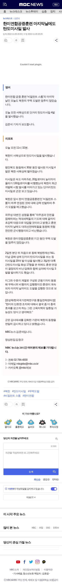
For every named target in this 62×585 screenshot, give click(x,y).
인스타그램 (37, 562)
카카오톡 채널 (44, 562)
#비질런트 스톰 (12, 395)
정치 (52, 11)
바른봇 (9, 489)
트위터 (31, 562)
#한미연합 (28, 395)
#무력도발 (33, 391)
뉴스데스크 (16, 11)
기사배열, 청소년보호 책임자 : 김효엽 (30, 573)
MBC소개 (14, 569)
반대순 (55, 479)
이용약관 (48, 569)
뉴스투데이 (32, 11)
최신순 (37, 479)
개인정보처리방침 (31, 569)
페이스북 (24, 562)
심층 (44, 11)
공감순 (46, 479)
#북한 (7, 391)
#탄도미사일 (19, 391)
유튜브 (18, 562)
